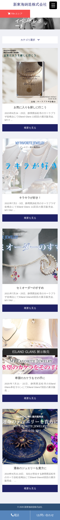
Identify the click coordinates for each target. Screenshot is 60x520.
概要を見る (30, 127)
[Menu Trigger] (53, 5)
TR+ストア (16, 13)
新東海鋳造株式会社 (30, 4)
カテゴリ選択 (30, 40)
